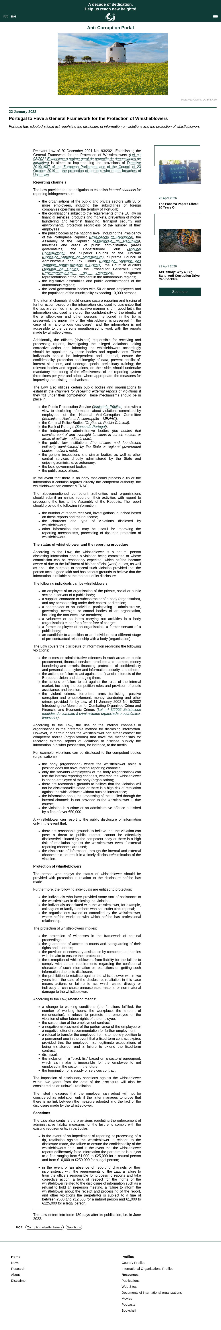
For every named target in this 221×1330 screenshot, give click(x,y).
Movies (127, 1298)
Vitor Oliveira (194, 100)
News (15, 1262)
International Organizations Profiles (147, 1268)
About (15, 1274)
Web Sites (129, 1286)
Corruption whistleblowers (44, 1227)
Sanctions (74, 1227)
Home (15, 1256)
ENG (13, 16)
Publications (131, 1280)
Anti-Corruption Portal (110, 27)
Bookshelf (129, 1310)
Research (18, 1268)
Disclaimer (19, 1280)
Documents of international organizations (152, 1292)
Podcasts (128, 1304)
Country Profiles (133, 1262)
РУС (6, 16)
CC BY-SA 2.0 (210, 100)
